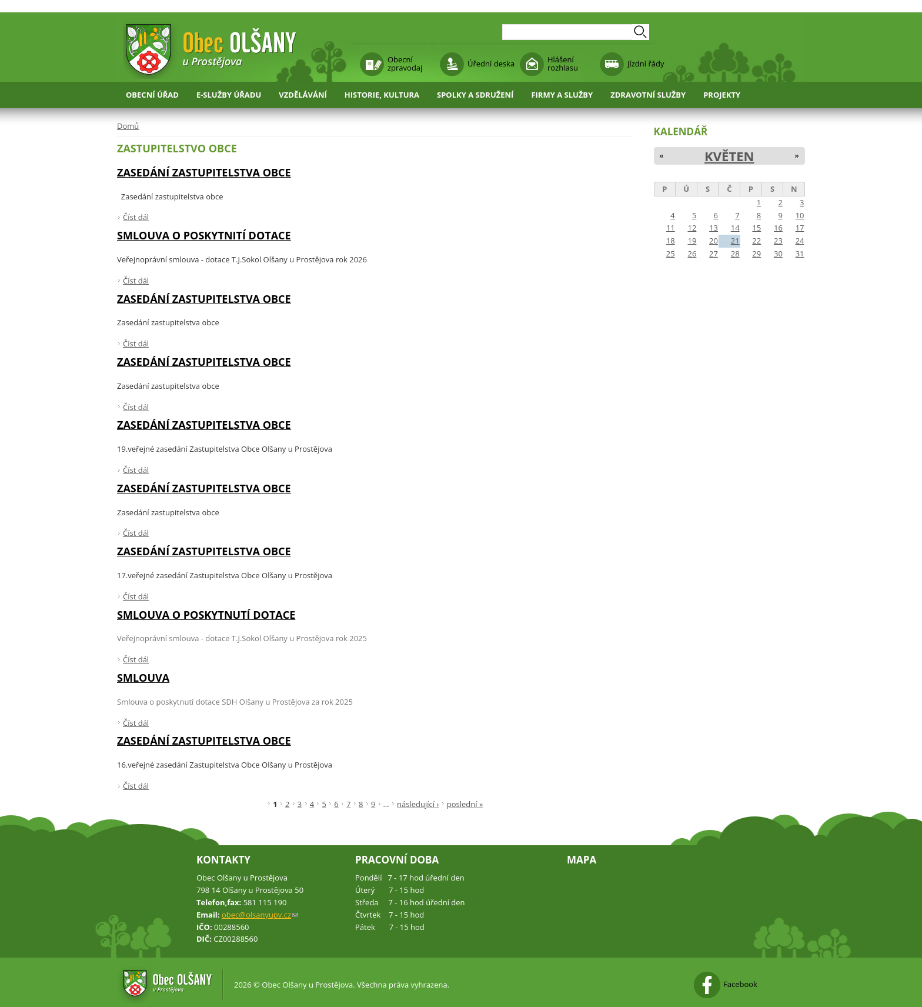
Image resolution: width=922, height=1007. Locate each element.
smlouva (143, 678)
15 (756, 227)
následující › (418, 804)
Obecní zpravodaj (404, 63)
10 (800, 215)
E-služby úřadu (228, 94)
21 (735, 240)
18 (670, 240)
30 (778, 253)
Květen (729, 156)
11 (670, 227)
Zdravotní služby (648, 94)
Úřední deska (491, 63)
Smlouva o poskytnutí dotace (206, 615)
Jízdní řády (645, 63)
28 (735, 253)
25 (670, 253)
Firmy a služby (562, 94)
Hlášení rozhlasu (562, 63)
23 (778, 240)
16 (778, 227)
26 (691, 253)
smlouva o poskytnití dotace (204, 235)
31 (800, 253)
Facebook (740, 984)
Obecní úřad (152, 94)
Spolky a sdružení (475, 94)
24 (800, 240)
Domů (128, 126)
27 (713, 253)
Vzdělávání (303, 94)
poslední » (465, 804)
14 (735, 227)
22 (756, 240)
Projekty (721, 94)
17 (800, 227)
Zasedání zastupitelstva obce (204, 172)
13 (713, 227)
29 (756, 253)
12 (691, 227)
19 (691, 240)
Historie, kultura (382, 94)
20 (713, 240)
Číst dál (136, 217)
